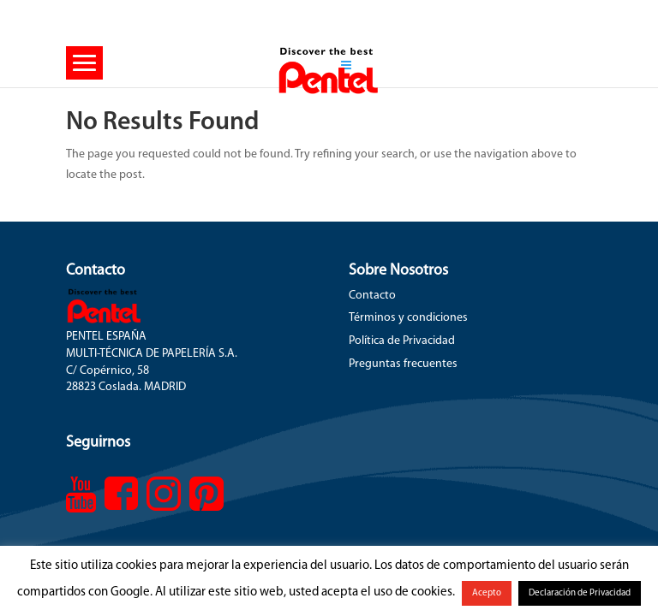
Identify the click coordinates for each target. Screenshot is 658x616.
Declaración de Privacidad (580, 593)
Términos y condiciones (408, 317)
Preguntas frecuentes (403, 364)
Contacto (372, 295)
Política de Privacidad (402, 341)
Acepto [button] (486, 593)
